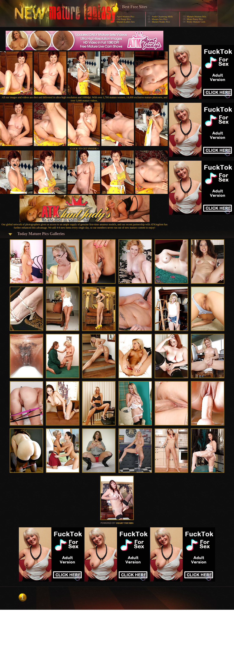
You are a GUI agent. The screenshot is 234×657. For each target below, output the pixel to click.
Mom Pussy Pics (195, 19)
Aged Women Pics (125, 16)
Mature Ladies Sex (126, 21)
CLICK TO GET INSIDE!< (84, 148)
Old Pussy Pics (124, 19)
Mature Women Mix (196, 16)
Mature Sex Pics (159, 19)
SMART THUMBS (124, 523)
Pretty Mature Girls (196, 21)
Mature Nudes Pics (161, 21)
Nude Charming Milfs (162, 16)
